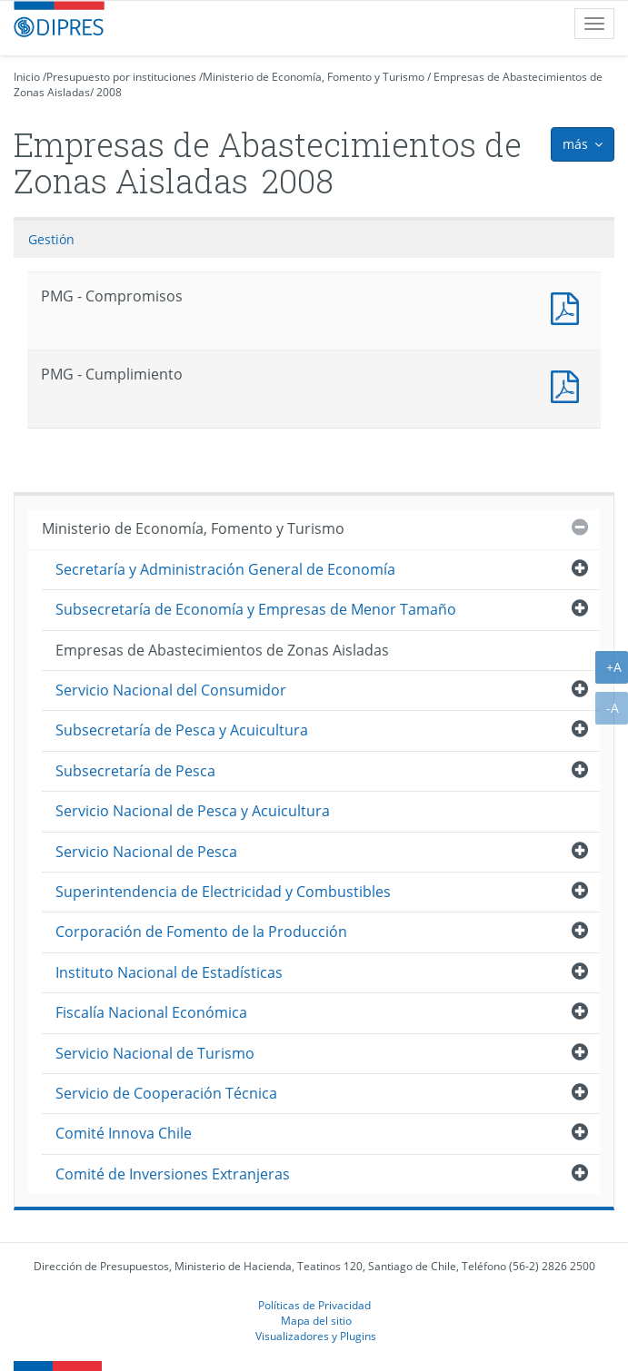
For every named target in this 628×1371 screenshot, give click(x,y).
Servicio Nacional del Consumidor (170, 690)
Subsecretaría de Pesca (135, 771)
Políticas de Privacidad (314, 1304)
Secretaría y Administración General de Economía (225, 569)
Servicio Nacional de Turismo (154, 1053)
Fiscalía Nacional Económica (151, 1012)
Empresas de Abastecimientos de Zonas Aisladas (222, 650)
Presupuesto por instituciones (121, 76)
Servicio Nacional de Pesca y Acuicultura (192, 811)
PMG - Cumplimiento (569, 384)
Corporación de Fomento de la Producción (201, 932)
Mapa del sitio (316, 1320)
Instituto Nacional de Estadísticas (169, 972)
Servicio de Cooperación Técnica (166, 1093)
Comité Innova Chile (123, 1133)
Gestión (51, 239)
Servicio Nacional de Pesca (146, 852)
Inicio (27, 76)
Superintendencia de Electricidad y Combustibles (223, 892)
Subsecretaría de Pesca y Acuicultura (181, 730)
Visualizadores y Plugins (315, 1335)
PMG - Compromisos (569, 306)
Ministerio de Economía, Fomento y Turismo (313, 76)
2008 (109, 92)
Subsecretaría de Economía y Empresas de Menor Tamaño (255, 609)
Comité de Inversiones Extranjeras (172, 1174)
